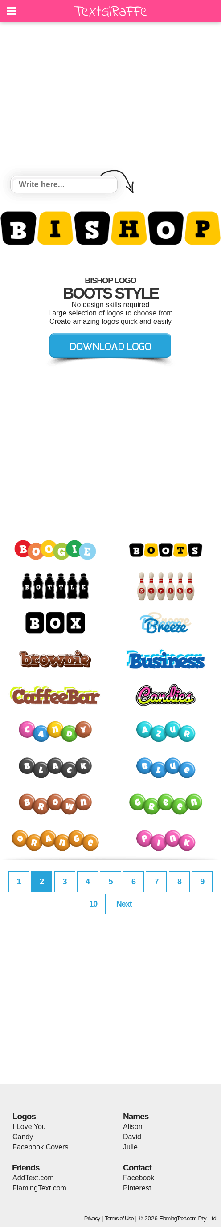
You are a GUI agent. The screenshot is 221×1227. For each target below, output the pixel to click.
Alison (133, 1126)
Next (124, 904)
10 (93, 904)
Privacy (92, 1218)
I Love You (29, 1126)
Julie (130, 1147)
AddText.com (32, 1178)
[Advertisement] (110, 100)
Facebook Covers (40, 1147)
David (132, 1137)
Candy (22, 1137)
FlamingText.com (39, 1188)
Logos (24, 1116)
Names (135, 1116)
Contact (137, 1167)
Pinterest (137, 1188)
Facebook (138, 1178)
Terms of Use (119, 1218)
